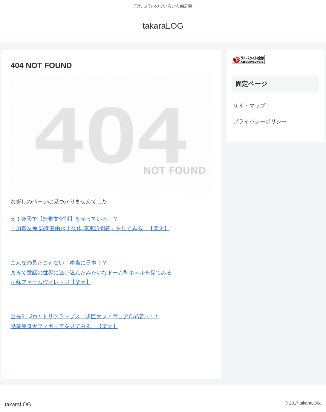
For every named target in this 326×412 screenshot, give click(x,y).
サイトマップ (249, 106)
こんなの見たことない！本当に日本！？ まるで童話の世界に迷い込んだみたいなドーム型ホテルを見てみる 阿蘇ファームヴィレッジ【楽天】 (91, 272)
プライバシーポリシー (260, 121)
